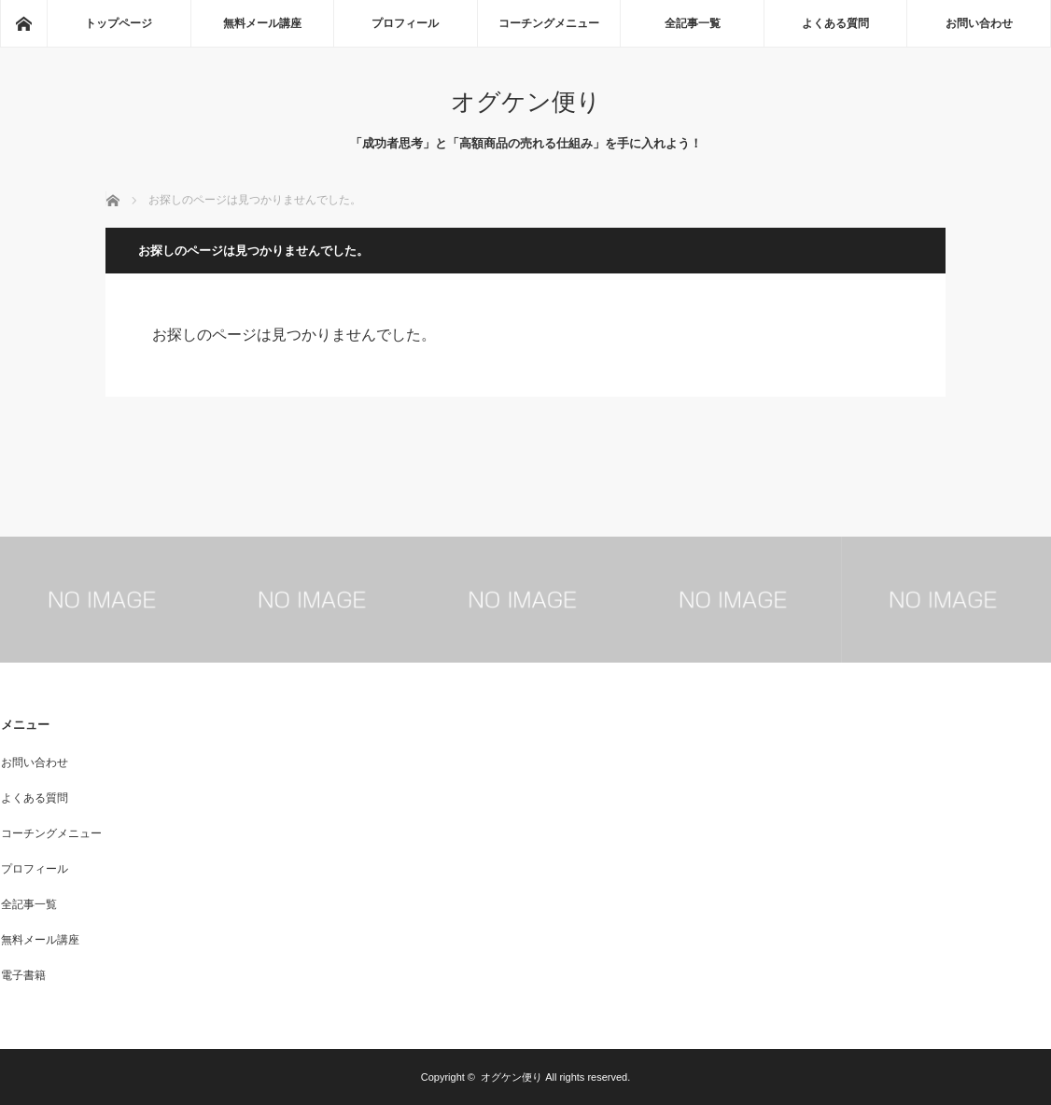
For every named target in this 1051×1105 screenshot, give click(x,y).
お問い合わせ (979, 23)
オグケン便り (526, 102)
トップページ (118, 23)
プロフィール (405, 23)
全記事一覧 (693, 23)
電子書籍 (23, 975)
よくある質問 (835, 23)
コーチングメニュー (548, 23)
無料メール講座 (262, 23)
